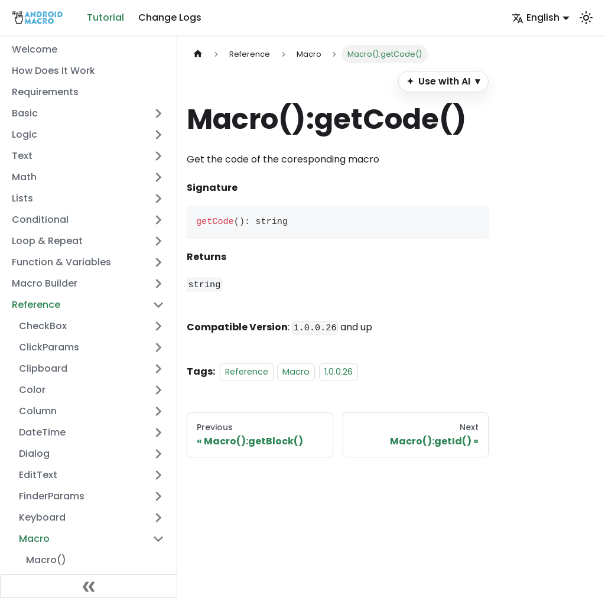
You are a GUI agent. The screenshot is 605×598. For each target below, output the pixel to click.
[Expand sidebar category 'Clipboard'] (158, 368)
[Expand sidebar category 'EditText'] (158, 475)
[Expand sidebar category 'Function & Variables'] (158, 262)
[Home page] (198, 54)
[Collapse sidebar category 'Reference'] (158, 304)
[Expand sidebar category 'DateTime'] (158, 432)
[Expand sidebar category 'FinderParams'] (158, 496)
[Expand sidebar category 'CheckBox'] (158, 326)
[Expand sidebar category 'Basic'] (158, 113)
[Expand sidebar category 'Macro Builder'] (158, 283)
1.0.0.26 (338, 372)
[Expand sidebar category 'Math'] (158, 177)
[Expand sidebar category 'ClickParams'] (158, 347)
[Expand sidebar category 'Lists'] (158, 198)
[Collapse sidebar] (88, 586)
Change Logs (169, 17)
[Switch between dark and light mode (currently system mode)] (586, 17)
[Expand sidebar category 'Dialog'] (158, 453)
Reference (246, 372)
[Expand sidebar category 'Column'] (158, 411)
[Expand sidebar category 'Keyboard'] (158, 517)
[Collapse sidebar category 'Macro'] (158, 538)
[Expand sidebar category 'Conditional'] (158, 219)
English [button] (536, 17)
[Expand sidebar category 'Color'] (158, 390)
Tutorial (105, 17)
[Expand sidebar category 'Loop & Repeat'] (158, 241)
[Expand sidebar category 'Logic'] (158, 134)
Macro (296, 372)
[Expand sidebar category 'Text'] (158, 156)
